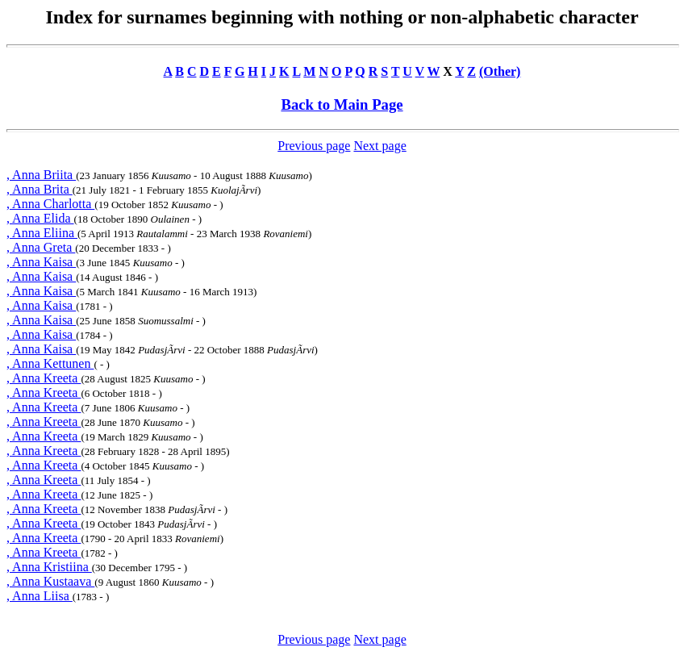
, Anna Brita (39, 189)
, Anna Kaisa (41, 262)
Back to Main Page (341, 104)
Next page (379, 145)
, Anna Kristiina (49, 567)
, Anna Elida (40, 218)
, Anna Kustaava (50, 581)
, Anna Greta (40, 247)
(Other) (500, 71)
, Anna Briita (41, 175)
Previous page (313, 145)
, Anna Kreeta (43, 378)
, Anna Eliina (41, 233)
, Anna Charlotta (50, 204)
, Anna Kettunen (50, 363)
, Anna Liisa (39, 596)
